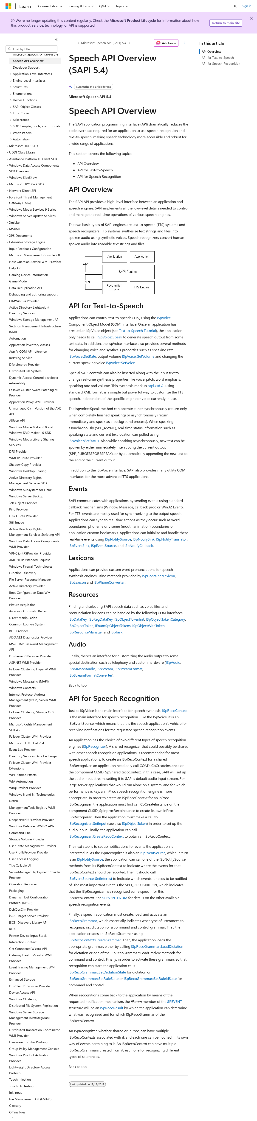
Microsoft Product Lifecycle (133, 20)
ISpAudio (173, 662)
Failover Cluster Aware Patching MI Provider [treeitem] (34, 393)
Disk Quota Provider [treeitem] (23, 516)
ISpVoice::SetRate (82, 356)
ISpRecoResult (111, 1007)
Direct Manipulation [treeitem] (23, 618)
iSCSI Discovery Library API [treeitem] (28, 922)
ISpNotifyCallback (138, 545)
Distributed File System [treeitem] (25, 371)
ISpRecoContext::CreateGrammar (95, 939)
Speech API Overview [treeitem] (28, 61)
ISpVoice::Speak (109, 337)
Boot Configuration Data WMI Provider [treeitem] (30, 595)
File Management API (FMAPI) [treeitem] (30, 1099)
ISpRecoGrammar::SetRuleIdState (150, 978)
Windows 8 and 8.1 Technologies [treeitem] (32, 794)
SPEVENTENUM (114, 897)
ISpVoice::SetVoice (120, 362)
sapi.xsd (154, 385)
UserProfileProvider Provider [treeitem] (29, 852)
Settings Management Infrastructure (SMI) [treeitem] (35, 329)
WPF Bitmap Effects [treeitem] (23, 774)
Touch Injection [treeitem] (20, 1079)
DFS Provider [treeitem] (18, 451)
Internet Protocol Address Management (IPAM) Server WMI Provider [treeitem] (32, 700)
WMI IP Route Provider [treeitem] (25, 458)
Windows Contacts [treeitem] (22, 688)
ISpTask (116, 632)
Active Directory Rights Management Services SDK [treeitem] (28, 480)
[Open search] (235, 6)
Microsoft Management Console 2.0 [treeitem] (34, 255)
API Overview (211, 51)
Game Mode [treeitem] (18, 281)
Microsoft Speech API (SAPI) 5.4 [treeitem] (35, 54)
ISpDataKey (78, 619)
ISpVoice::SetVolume (138, 356)
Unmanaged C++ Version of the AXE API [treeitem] (35, 411)
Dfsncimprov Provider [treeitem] (24, 364)
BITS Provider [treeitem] (18, 631)
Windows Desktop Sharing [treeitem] (27, 471)
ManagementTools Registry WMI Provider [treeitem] (32, 810)
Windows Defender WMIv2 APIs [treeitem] (31, 826)
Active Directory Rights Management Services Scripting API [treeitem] (34, 532)
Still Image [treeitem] (16, 522)
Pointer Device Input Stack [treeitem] (28, 935)
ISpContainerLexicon (158, 575)
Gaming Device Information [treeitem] (28, 275)
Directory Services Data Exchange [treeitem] (32, 756)
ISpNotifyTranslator (171, 539)
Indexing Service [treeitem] (20, 358)
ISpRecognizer (94, 746)
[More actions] (184, 43)
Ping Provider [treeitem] (18, 509)
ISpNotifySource (118, 539)
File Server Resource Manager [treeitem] (30, 579)
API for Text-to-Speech (218, 57)
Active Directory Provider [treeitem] (27, 586)
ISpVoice (164, 317)
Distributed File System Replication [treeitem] (33, 1005)
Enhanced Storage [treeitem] (22, 979)
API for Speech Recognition (221, 63)
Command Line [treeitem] (20, 833)
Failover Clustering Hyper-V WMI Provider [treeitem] (32, 672)
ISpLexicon (77, 582)
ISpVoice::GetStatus (84, 440)
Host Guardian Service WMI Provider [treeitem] (35, 261)
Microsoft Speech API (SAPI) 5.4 (103, 43)
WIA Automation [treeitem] (21, 781)
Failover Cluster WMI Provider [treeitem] (30, 736)
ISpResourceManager (86, 632)
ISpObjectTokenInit (129, 619)
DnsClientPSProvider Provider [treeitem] (30, 986)
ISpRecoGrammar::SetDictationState (97, 972)
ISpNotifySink (144, 539)
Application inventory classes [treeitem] (29, 345)
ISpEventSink (79, 545)
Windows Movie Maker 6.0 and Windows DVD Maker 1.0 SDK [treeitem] (31, 430)
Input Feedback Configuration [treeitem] (30, 248)
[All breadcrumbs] (73, 43)
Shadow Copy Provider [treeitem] (25, 464)
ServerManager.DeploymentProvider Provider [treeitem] (34, 875)
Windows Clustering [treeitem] (23, 999)
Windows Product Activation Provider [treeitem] (29, 1058)
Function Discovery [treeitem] (22, 573)
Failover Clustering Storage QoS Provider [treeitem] (31, 715)
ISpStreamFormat (128, 668)
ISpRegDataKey (100, 619)
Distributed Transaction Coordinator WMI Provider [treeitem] (34, 1033)
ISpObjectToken (81, 625)
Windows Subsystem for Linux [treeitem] (30, 490)
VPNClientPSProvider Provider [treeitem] (30, 553)
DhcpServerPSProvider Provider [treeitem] (31, 819)
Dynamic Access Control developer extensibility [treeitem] (33, 380)
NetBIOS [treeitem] (15, 801)
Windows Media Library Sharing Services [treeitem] (31, 442)
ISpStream (105, 668)
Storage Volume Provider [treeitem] (26, 839)
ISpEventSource (103, 545)
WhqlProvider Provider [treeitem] (25, 788)
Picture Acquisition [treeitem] (22, 604)
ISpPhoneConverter (109, 582)
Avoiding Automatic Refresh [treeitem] (28, 611)
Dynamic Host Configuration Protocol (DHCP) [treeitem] (29, 900)
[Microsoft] (8, 6)
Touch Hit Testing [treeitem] (21, 1086)
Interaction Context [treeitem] (23, 942)
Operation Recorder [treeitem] (23, 884)
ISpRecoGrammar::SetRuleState (94, 978)
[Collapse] (56, 39)
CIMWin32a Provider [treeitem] (24, 301)
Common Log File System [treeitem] (27, 624)
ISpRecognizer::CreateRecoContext (96, 836)
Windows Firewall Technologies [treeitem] (30, 566)
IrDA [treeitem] (12, 929)
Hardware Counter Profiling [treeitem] (28, 1042)
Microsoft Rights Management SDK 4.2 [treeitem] (30, 727)
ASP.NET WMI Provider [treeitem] (25, 662)
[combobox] (31, 49)
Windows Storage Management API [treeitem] (34, 319)
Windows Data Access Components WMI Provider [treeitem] (34, 544)
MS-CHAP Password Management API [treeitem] (33, 647)
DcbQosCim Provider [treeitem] (24, 909)
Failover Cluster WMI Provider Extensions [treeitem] (30, 765)
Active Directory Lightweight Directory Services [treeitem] (29, 310)
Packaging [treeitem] (16, 890)
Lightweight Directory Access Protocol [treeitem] (29, 1070)
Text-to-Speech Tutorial (137, 330)
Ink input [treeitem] (15, 1092)
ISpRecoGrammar (83, 920)
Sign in (246, 6)
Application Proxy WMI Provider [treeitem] (31, 402)
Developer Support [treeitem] (26, 67)
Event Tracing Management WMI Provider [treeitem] (32, 970)
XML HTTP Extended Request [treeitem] (29, 560)
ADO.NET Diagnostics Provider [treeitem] (30, 637)
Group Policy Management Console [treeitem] (34, 1048)
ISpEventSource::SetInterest (90, 878)
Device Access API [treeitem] (22, 992)
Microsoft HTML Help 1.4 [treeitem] (26, 743)
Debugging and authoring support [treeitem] (33, 294)
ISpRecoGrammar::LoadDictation (157, 946)
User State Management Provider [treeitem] (32, 846)
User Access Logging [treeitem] (24, 859)
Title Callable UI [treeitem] (20, 865)
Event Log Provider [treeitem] (22, 749)
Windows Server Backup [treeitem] (26, 496)
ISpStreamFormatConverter (90, 675)
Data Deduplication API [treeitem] (25, 288)
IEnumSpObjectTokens (113, 625)
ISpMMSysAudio (82, 668)
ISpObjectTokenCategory (165, 619)
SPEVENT (174, 1001)
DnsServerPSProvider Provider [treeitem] (30, 656)
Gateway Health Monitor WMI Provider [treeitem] (30, 958)
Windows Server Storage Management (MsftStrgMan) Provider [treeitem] (29, 1018)
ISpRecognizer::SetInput (87, 823)
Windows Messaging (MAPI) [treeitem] (29, 681)
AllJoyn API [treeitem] (17, 420)
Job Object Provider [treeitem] (23, 503)
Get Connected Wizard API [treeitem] (28, 948)
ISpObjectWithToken (148, 625)
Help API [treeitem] (15, 268)
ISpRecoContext (174, 710)
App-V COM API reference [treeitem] (28, 351)
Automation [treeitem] (17, 338)
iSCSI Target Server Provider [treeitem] (28, 916)
